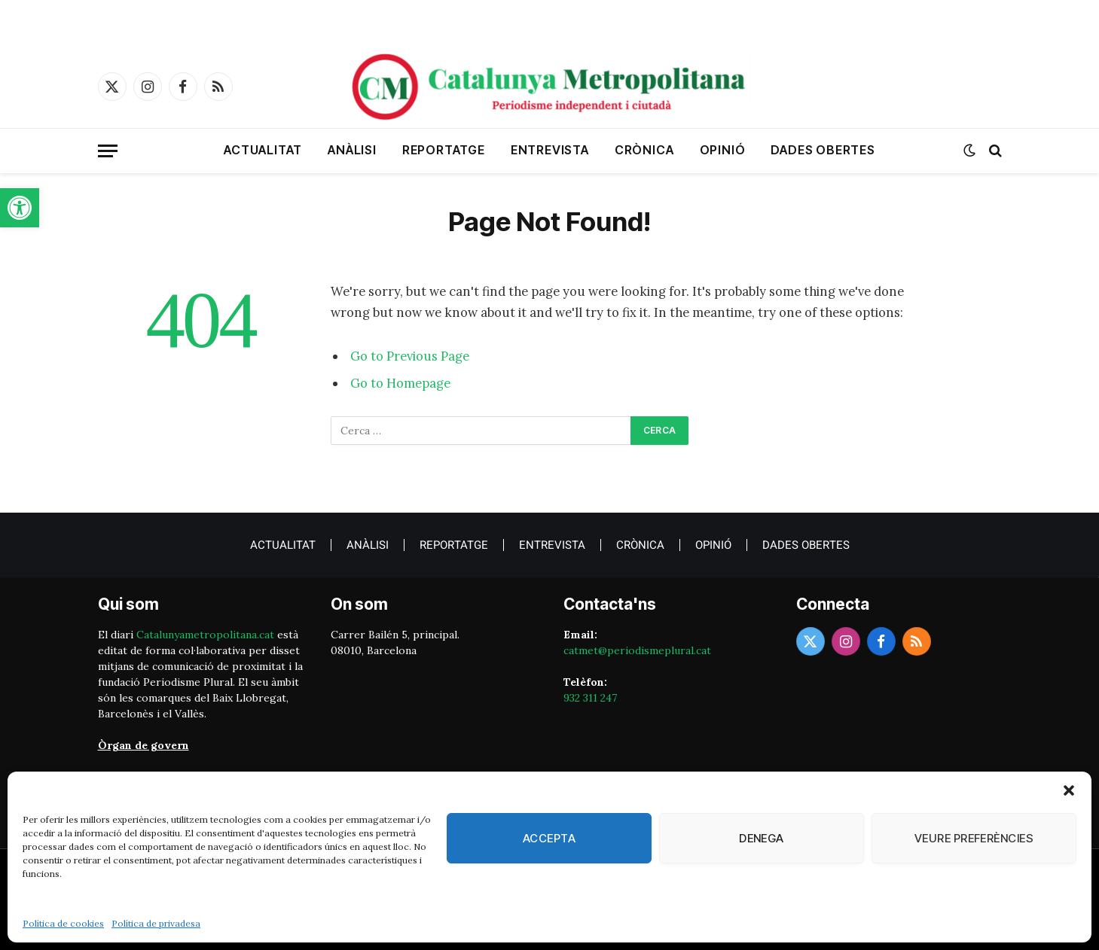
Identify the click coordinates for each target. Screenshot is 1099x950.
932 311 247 (590, 698)
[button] (19, 207)
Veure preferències (973, 838)
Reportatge (443, 149)
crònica (644, 149)
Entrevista (550, 149)
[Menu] (108, 151)
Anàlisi (352, 149)
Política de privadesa (155, 923)
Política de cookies (63, 923)
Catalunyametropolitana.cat (205, 634)
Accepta (549, 838)
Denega (761, 838)
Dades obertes (823, 149)
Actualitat (263, 149)
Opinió (723, 149)
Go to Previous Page (409, 356)
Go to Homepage (400, 383)
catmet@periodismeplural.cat (637, 650)
